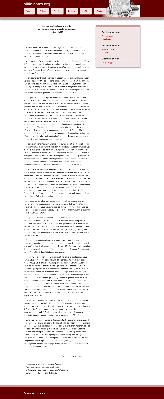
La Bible (86, 11)
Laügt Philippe (107, 63)
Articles (43, 11)
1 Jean (106, 52)
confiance (107, 39)
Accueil (29, 11)
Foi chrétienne (107, 36)
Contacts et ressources (35, 393)
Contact (100, 11)
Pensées (57, 11)
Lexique (71, 11)
